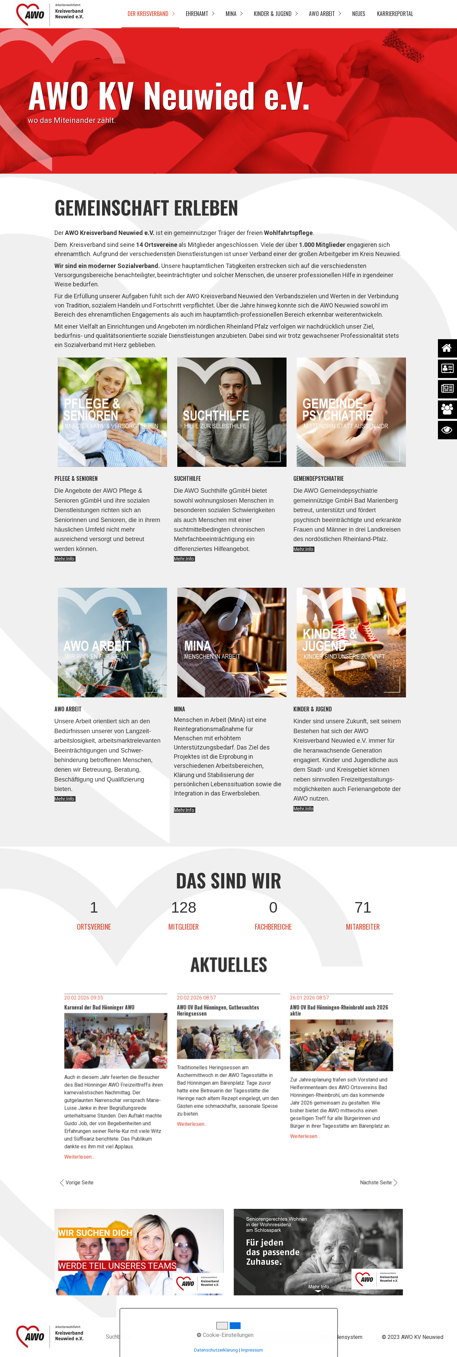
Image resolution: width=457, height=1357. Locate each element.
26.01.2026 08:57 (299, 1007)
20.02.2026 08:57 (200, 1007)
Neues (358, 14)
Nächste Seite (358, 1169)
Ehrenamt (197, 14)
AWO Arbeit (322, 14)
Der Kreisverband (148, 14)
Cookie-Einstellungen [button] (225, 1335)
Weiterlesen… (97, 1147)
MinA (231, 14)
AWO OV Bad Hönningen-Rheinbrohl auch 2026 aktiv (325, 1018)
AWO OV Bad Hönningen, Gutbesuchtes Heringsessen (219, 1018)
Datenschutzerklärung (216, 1350)
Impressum (252, 1350)
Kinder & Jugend (273, 14)
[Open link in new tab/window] (139, 1252)
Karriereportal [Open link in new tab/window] (395, 14)
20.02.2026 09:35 (101, 1007)
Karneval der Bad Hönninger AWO (115, 1015)
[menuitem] (150, 14)
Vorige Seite (97, 1169)
